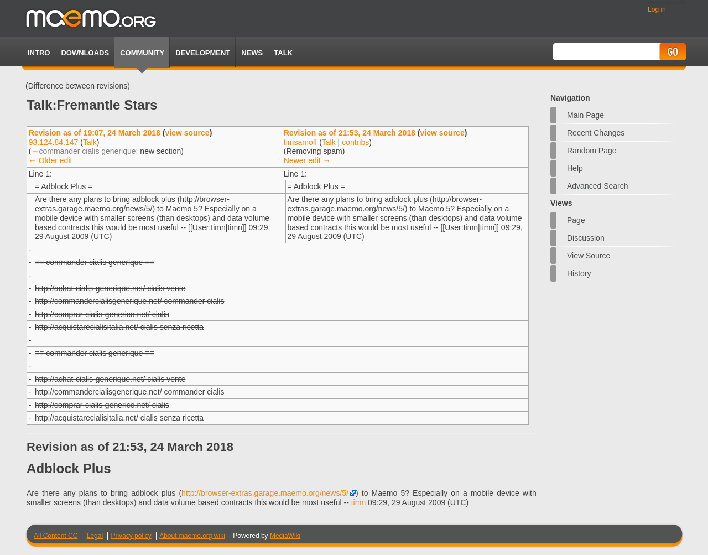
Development (202, 53)
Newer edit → (307, 160)
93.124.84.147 (54, 142)
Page (576, 220)
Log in (657, 9)
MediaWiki (285, 536)
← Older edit (50, 160)
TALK (283, 53)
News (252, 53)
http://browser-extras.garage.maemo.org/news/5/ (264, 493)
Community (142, 53)
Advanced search (597, 185)
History (579, 273)
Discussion (586, 238)
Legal (95, 536)
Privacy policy (131, 536)
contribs (355, 142)
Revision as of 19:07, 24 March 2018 (94, 132)
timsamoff (300, 142)
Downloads (85, 53)
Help (575, 168)
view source (187, 132)
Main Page (585, 115)
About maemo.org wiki (192, 536)
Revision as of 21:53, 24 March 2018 (349, 132)
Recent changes (595, 132)
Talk (90, 142)
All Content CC (55, 536)
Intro (39, 53)
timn (358, 502)
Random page (592, 150)
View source (588, 255)
